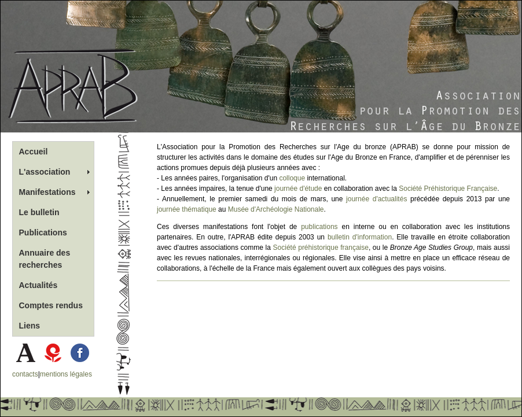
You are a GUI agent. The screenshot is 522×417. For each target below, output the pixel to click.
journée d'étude (298, 188)
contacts (25, 374)
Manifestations (47, 192)
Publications (43, 232)
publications (319, 227)
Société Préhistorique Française (448, 188)
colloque (292, 178)
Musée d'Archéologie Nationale (276, 209)
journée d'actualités (376, 199)
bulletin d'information (360, 237)
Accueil (33, 151)
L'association (45, 171)
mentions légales (66, 374)
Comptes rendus (51, 305)
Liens (30, 325)
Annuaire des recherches (45, 259)
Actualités (38, 285)
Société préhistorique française (321, 247)
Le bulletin (39, 212)
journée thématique (186, 209)
